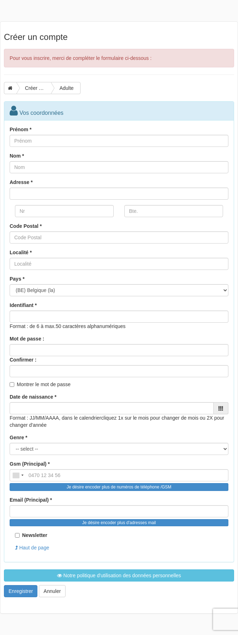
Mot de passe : (27, 339)
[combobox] (18, 475)
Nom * (17, 156)
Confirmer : (23, 360)
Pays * (17, 279)
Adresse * (21, 182)
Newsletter (31, 535)
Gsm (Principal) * (30, 464)
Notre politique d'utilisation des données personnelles (119, 575)
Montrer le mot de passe (44, 384)
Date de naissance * (33, 397)
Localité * (21, 252)
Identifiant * (23, 305)
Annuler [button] (52, 591)
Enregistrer (21, 591)
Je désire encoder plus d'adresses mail (119, 522)
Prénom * (20, 129)
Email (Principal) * (31, 500)
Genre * (18, 437)
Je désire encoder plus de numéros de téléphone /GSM (119, 487)
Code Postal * (26, 226)
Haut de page (32, 547)
